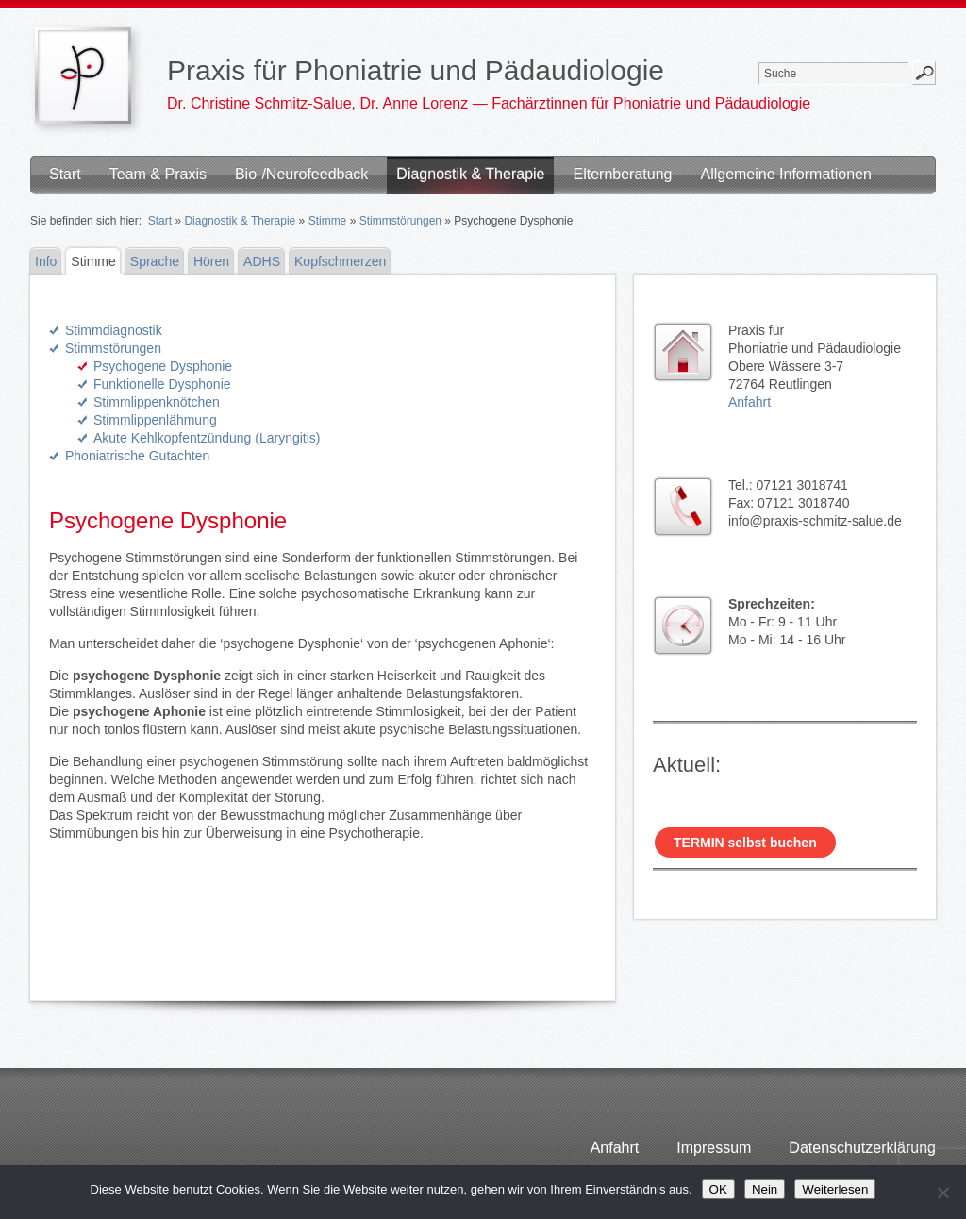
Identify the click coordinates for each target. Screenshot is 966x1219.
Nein (764, 1189)
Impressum (713, 1148)
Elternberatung (622, 174)
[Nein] (942, 1192)
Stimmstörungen (400, 220)
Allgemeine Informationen (785, 174)
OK (718, 1189)
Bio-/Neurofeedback (301, 174)
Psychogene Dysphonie (162, 366)
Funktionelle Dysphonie (162, 384)
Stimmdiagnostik (113, 330)
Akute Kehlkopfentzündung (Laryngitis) (206, 437)
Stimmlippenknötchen (156, 401)
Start (65, 174)
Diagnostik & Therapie (470, 174)
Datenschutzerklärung (862, 1148)
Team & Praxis (158, 174)
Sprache (154, 261)
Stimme (327, 220)
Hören (211, 261)
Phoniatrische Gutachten (137, 455)
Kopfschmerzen (340, 261)
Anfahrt (749, 401)
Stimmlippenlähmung (155, 419)
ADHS (261, 261)
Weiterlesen (835, 1189)
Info (46, 261)
